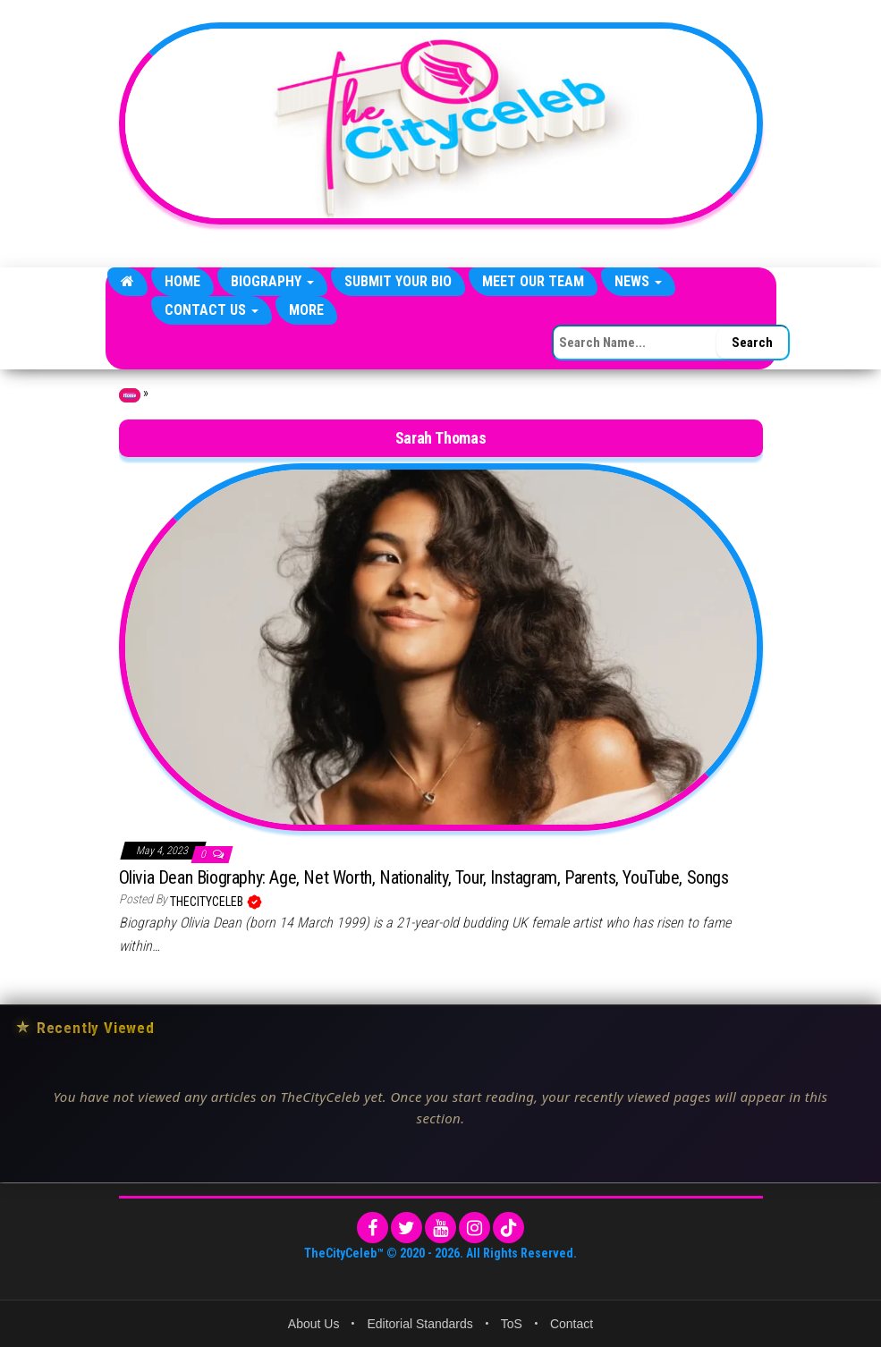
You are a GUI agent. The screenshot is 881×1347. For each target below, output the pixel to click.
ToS (511, 1324)
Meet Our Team (533, 281)
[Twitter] (406, 1227)
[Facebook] (372, 1227)
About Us (314, 1324)
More (306, 309)
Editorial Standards (419, 1324)
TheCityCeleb (208, 901)
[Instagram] (474, 1227)
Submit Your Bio (398, 281)
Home (182, 281)
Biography (272, 281)
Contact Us (211, 309)
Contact (571, 1324)
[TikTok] (508, 1227)
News (638, 281)
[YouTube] (440, 1227)
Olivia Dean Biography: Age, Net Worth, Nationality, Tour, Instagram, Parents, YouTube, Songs (424, 877)
